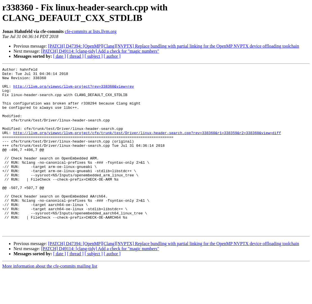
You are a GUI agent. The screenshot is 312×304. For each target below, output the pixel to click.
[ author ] (112, 56)
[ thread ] (75, 56)
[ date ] (59, 56)
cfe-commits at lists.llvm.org (90, 31)
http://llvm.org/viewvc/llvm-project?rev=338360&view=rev (73, 90)
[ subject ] (94, 56)
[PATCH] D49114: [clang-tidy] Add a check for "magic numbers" (100, 51)
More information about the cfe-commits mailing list (49, 299)
